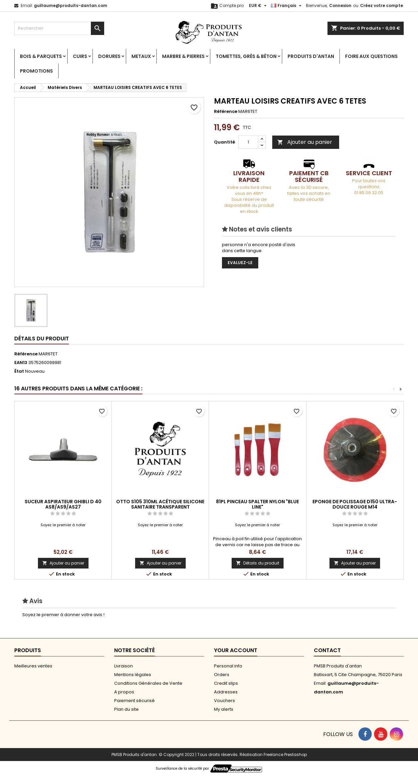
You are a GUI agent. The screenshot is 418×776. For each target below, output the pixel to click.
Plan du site (126, 709)
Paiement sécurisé (134, 700)
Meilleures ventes (33, 666)
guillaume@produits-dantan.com (70, 5)
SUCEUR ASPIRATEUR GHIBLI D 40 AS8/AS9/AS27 (63, 504)
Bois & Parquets (41, 56)
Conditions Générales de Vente (148, 683)
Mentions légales (132, 674)
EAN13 (20, 363)
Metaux (141, 56)
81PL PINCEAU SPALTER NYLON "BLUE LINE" (257, 504)
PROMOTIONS (36, 71)
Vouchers (224, 700)
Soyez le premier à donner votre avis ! (63, 614)
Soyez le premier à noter (63, 525)
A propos (124, 692)
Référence (225, 112)
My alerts (223, 709)
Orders (221, 674)
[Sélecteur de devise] (258, 5)
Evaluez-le (240, 262)
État (19, 371)
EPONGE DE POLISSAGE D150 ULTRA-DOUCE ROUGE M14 (355, 504)
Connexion (340, 5)
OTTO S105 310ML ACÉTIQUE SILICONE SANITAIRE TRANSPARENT (160, 504)
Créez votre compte (381, 5)
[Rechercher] (59, 28)
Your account (235, 650)
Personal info (228, 666)
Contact (327, 650)
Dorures (109, 56)
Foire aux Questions (371, 56)
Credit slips (226, 683)
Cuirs (80, 56)
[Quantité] (248, 142)
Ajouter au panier (304, 142)
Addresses (226, 692)
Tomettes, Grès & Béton (246, 56)
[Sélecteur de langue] (287, 5)
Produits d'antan (311, 56)
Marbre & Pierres (183, 56)
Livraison (123, 666)
